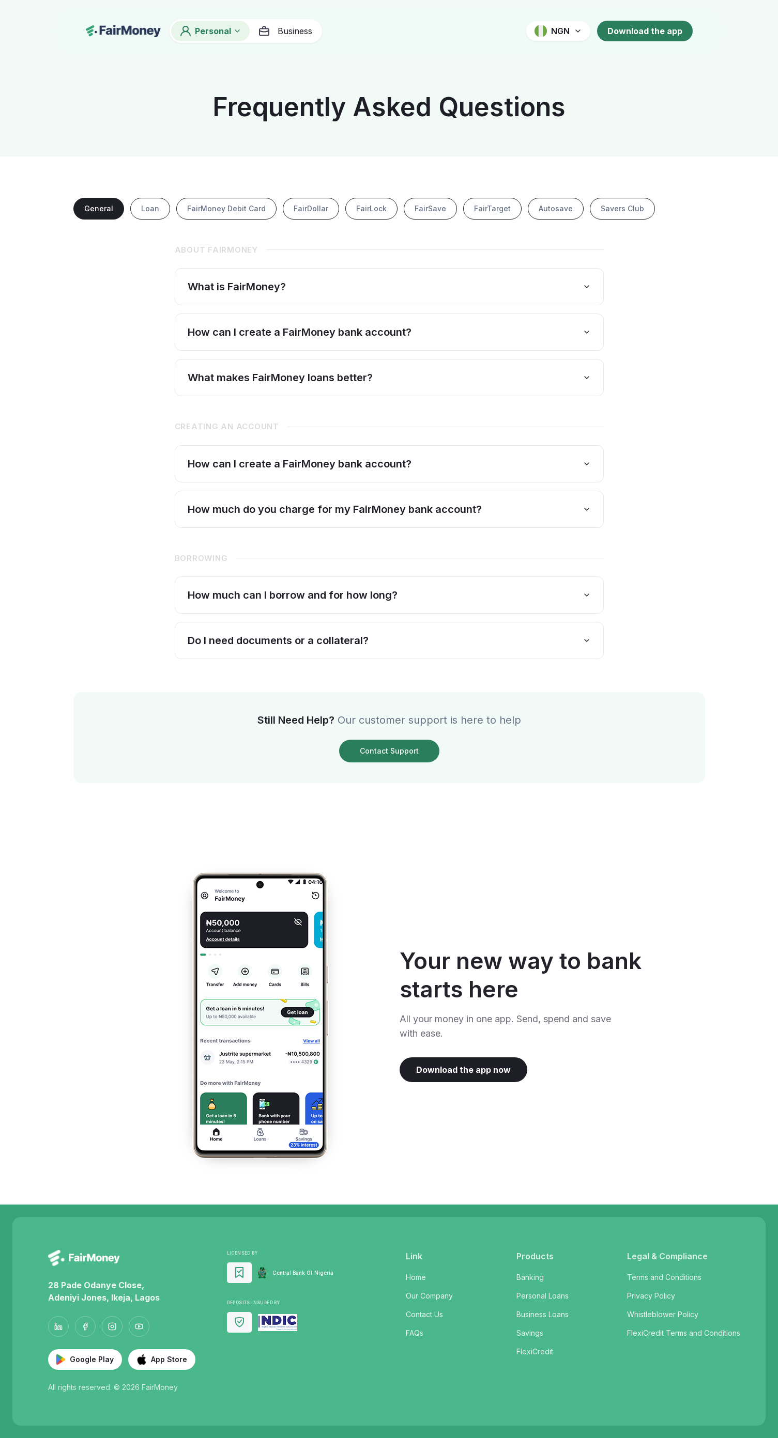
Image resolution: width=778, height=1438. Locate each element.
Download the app (644, 31)
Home (416, 1277)
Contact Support (389, 750)
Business (285, 31)
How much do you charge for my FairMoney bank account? (389, 509)
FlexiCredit (534, 1351)
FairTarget (492, 208)
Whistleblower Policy (662, 1314)
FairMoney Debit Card (226, 208)
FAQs (414, 1332)
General (98, 208)
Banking (530, 1277)
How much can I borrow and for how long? (389, 595)
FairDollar (311, 208)
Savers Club (622, 208)
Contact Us (424, 1314)
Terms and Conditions (664, 1277)
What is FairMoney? (389, 286)
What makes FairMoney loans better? (389, 377)
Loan (150, 208)
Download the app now (463, 1070)
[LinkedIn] (58, 1326)
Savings (529, 1332)
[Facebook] (85, 1326)
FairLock (371, 208)
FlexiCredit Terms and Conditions (683, 1332)
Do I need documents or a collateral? (389, 640)
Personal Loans (542, 1295)
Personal (210, 31)
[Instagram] (112, 1326)
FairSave (430, 208)
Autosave (556, 208)
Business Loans (542, 1314)
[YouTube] (139, 1326)
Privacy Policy (651, 1295)
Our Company (429, 1295)
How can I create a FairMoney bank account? (389, 332)
